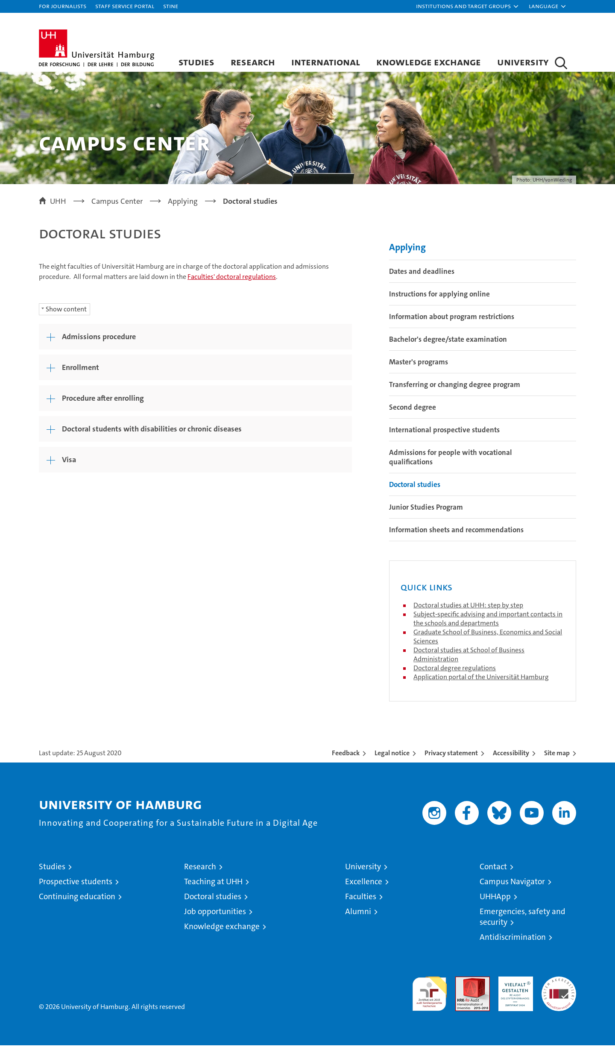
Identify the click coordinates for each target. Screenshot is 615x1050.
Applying (407, 252)
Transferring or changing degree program (454, 389)
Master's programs (418, 366)
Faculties (360, 901)
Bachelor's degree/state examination (448, 344)
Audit (463, 985)
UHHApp (495, 901)
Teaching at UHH (213, 886)
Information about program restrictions (451, 321)
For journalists (62, 5)
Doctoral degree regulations (454, 672)
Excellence (363, 886)
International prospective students (444, 434)
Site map (557, 757)
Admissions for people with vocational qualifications (450, 461)
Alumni (358, 916)
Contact (493, 871)
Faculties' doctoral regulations (231, 281)
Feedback (346, 757)
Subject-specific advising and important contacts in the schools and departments (487, 623)
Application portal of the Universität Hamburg (481, 681)
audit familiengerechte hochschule (429, 994)
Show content (66, 313)
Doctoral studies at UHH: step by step (468, 609)
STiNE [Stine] (170, 5)
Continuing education (77, 901)
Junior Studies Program (426, 511)
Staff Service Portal (124, 5)
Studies (196, 62)
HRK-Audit (513, 985)
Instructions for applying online (439, 298)
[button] (467, 6)
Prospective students (75, 886)
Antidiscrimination (513, 941)
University (523, 62)
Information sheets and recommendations (456, 534)
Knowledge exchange (428, 62)
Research (253, 62)
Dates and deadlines (421, 276)
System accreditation (559, 990)
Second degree (412, 411)
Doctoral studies (414, 489)
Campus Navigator (512, 886)
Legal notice (392, 757)
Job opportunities (215, 916)
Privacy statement (451, 757)
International (325, 62)
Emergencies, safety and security (522, 921)
